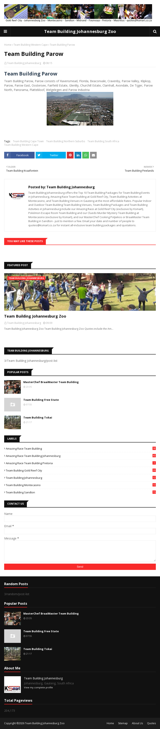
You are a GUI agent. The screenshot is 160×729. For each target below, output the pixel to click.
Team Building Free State (41, 400)
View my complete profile (38, 687)
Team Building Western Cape (31, 45)
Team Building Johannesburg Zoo (80, 31)
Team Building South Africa (103, 141)
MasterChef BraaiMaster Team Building (51, 382)
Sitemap (123, 723)
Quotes (151, 723)
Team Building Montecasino (81, 485)
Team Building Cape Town (28, 141)
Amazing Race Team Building (81, 448)
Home (7, 45)
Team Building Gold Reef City (81, 470)
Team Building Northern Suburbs (65, 141)
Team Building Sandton (81, 492)
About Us (137, 723)
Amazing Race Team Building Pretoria (81, 463)
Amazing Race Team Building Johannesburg (81, 456)
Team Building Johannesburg (24, 63)
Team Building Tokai (37, 417)
